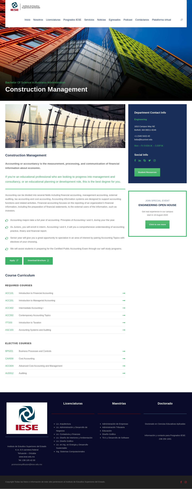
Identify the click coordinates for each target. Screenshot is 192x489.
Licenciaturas (53, 19)
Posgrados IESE (72, 19)
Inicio (27, 19)
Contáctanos (142, 19)
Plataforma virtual (161, 19)
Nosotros (38, 19)
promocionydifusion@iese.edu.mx (27, 464)
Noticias (101, 19)
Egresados (115, 19)
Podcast (128, 19)
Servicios (89, 19)
